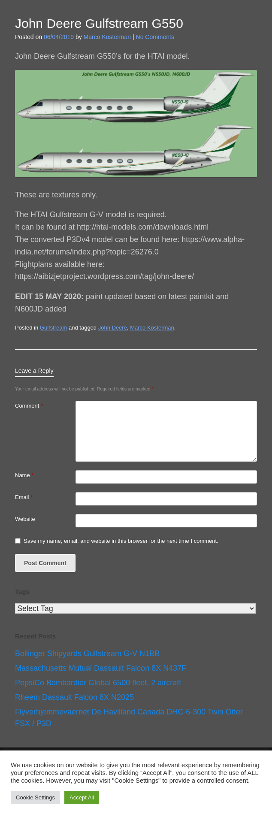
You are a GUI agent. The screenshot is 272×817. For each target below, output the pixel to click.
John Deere (112, 327)
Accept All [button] (82, 797)
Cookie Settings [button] (35, 797)
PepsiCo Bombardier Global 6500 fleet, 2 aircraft (98, 682)
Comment (29, 405)
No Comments (155, 36)
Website (25, 519)
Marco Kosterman (107, 36)
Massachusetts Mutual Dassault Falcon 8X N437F (100, 668)
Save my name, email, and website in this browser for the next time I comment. (121, 541)
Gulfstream (53, 327)
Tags (22, 591)
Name (24, 475)
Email (24, 497)
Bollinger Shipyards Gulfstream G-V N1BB (87, 653)
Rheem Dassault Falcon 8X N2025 (74, 697)
